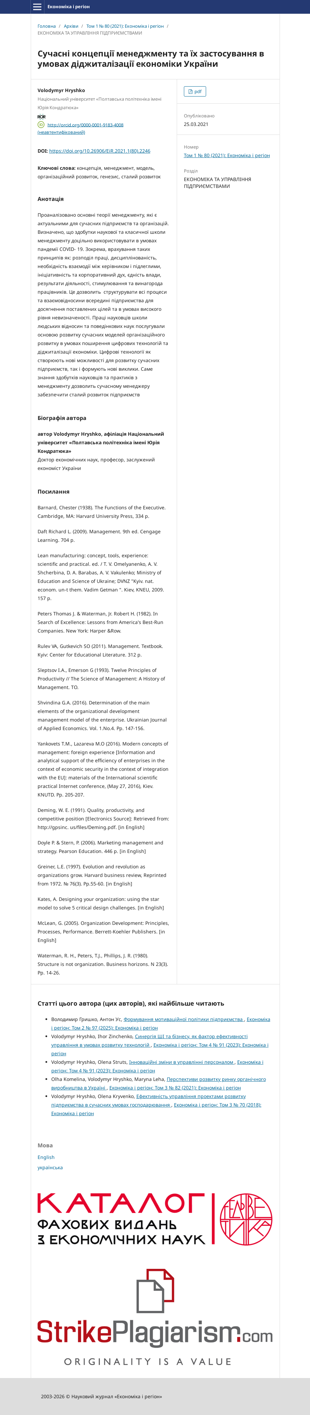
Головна (47, 26)
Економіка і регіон (69, 6)
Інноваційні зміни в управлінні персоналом (181, 1062)
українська (50, 1167)
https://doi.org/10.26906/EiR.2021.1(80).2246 (99, 151)
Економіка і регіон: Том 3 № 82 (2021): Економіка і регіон (175, 1087)
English (46, 1157)
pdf (197, 91)
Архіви (71, 26)
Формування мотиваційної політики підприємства (184, 1019)
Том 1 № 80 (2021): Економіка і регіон (125, 26)
